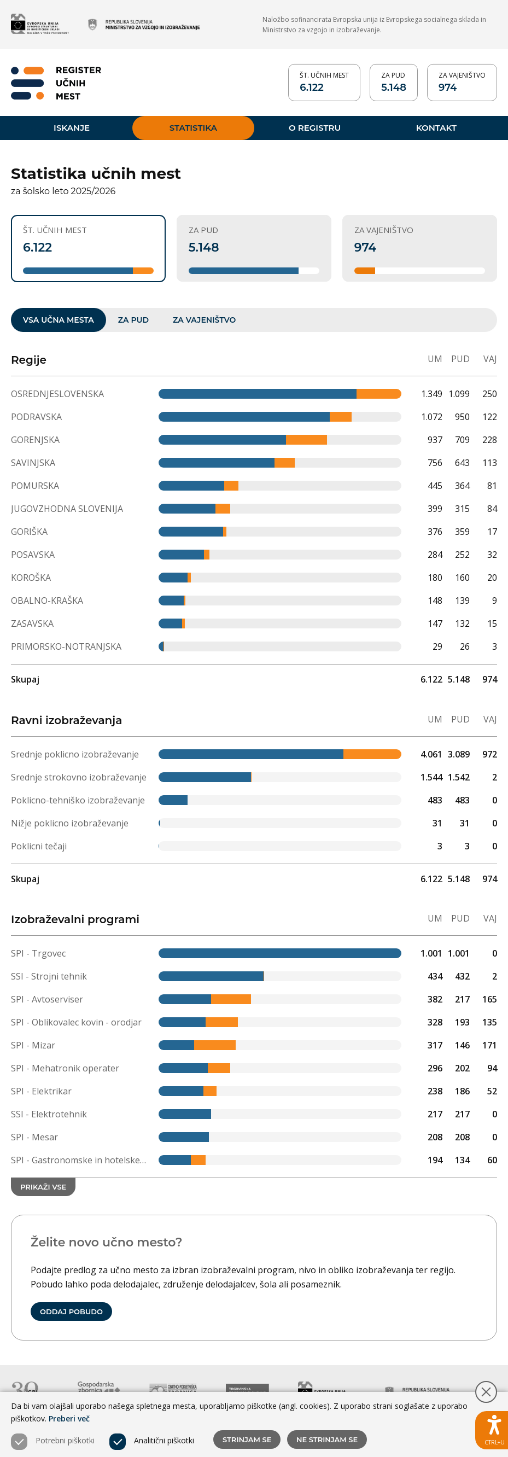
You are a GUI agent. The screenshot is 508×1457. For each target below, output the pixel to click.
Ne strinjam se (327, 1439)
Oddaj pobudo (71, 1311)
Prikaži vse (43, 1186)
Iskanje (72, 126)
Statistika (193, 126)
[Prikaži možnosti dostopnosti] (491, 1430)
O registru (315, 126)
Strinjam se (247, 1439)
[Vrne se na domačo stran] (56, 82)
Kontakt (436, 126)
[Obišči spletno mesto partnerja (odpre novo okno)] (40, 25)
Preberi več (69, 1418)
